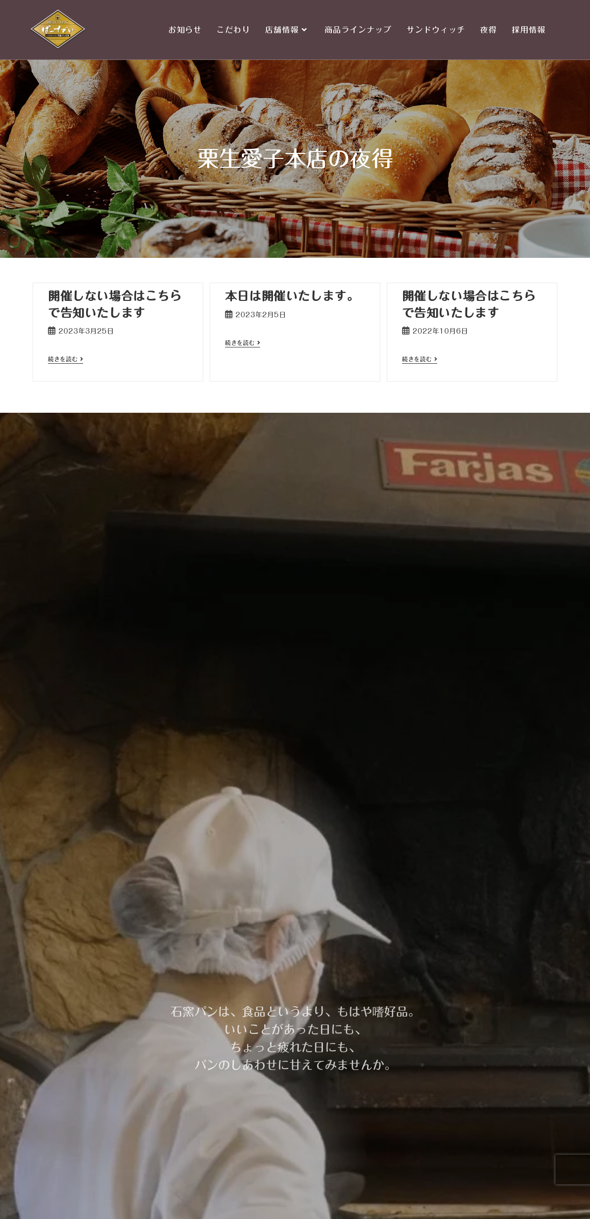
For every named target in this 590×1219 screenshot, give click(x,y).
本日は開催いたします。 (292, 296)
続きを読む (65, 358)
